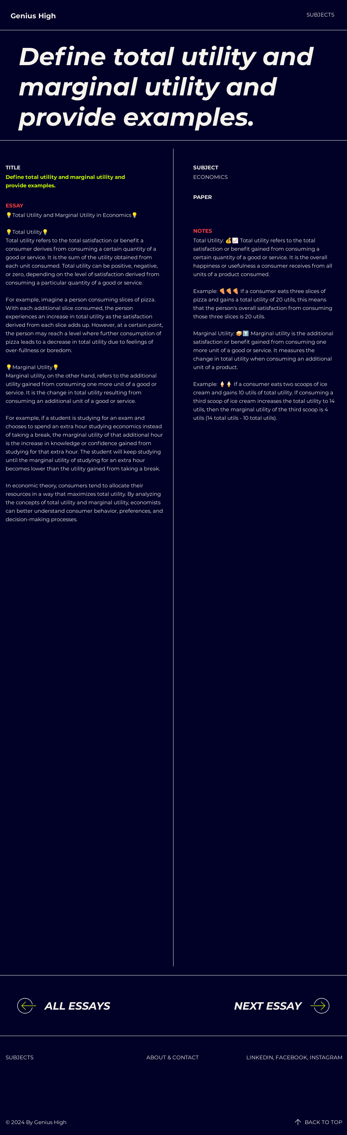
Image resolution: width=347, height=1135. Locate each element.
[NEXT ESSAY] (243, 1006)
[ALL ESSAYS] (102, 1006)
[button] (320, 14)
